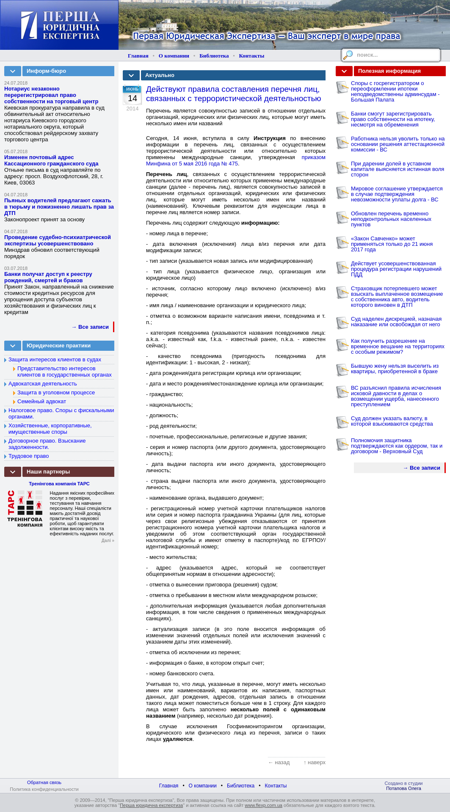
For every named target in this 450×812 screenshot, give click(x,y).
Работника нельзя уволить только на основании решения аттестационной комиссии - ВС (398, 144)
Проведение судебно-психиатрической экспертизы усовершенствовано (57, 240)
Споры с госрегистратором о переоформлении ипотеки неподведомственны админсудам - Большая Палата (395, 91)
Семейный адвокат (41, 401)
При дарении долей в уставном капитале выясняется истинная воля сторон (397, 169)
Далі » (108, 540)
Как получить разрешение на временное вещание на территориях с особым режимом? (397, 346)
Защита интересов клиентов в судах (54, 359)
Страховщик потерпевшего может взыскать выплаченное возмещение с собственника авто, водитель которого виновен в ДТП (397, 296)
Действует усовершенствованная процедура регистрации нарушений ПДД (396, 269)
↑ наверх (315, 762)
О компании (174, 55)
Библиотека (214, 55)
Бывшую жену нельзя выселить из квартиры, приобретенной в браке (395, 368)
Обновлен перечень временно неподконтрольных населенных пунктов (391, 219)
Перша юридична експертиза (151, 805)
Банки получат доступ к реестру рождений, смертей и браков (48, 277)
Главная (138, 55)
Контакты (252, 55)
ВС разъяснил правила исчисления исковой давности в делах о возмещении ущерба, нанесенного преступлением (396, 396)
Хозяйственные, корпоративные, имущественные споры (50, 428)
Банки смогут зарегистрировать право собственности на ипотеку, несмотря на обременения (393, 119)
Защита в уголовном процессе (56, 392)
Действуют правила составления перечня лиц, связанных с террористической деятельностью (233, 94)
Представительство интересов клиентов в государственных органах (64, 371)
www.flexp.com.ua (263, 805)
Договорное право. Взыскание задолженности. (47, 444)
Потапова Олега (403, 788)
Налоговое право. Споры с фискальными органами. (61, 413)
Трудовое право (28, 456)
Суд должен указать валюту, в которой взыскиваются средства (392, 421)
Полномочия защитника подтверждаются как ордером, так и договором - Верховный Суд (396, 445)
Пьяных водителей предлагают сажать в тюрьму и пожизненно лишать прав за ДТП (59, 206)
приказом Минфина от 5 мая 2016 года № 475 (236, 160)
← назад (279, 762)
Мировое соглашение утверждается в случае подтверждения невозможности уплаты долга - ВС (397, 194)
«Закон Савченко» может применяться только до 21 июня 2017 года (392, 244)
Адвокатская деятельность (42, 383)
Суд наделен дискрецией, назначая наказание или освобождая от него (396, 322)
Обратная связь (44, 782)
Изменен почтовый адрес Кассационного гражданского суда (51, 160)
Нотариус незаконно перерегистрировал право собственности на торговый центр (51, 95)
